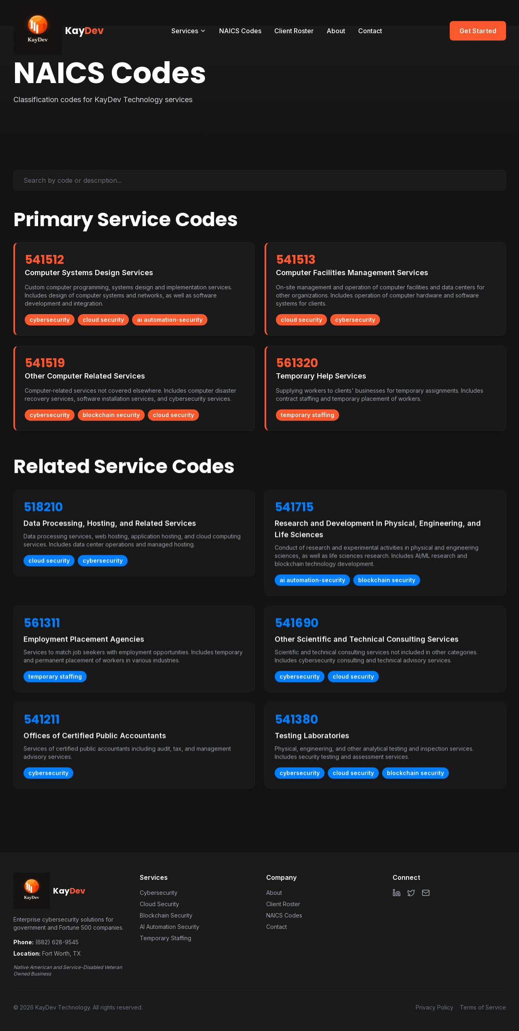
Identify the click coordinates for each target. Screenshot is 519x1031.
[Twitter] (411, 893)
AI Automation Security (169, 926)
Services (188, 31)
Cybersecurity (158, 892)
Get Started (477, 31)
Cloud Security (159, 904)
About (336, 31)
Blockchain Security (166, 915)
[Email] (426, 893)
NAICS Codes (240, 31)
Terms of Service (483, 1007)
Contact (370, 31)
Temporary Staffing (165, 938)
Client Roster (294, 31)
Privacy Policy (434, 1007)
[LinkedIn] (397, 893)
